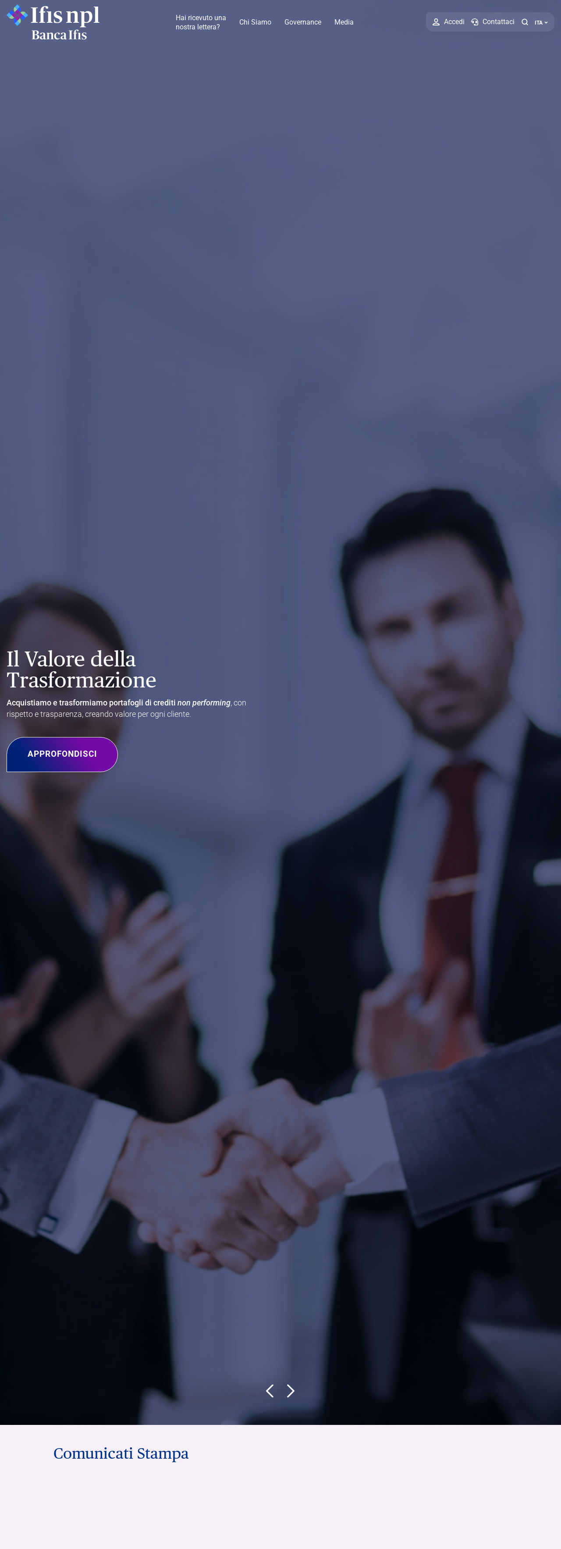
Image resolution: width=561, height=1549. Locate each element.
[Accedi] (449, 22)
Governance (302, 22)
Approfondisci (71, 754)
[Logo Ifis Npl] (55, 22)
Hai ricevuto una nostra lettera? (201, 22)
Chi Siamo (255, 22)
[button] (524, 21)
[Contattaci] (493, 22)
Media (344, 22)
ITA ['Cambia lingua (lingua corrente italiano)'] (541, 23)
